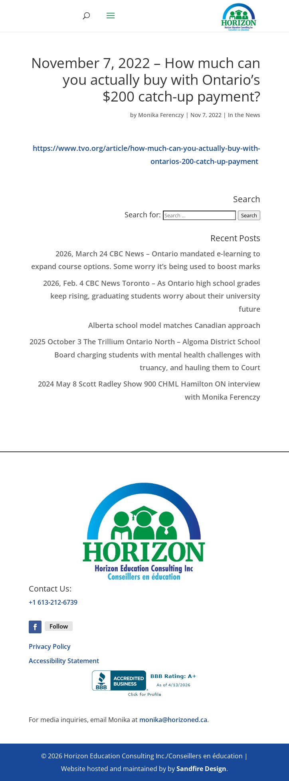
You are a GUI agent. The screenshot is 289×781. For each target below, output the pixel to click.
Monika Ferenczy (161, 115)
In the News (244, 115)
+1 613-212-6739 (53, 602)
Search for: (143, 214)
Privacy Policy (50, 646)
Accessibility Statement (64, 660)
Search (249, 215)
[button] (110, 21)
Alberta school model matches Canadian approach (174, 325)
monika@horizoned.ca (173, 719)
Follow (58, 626)
